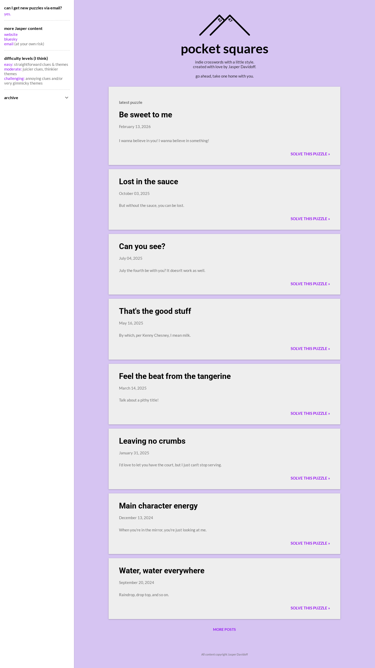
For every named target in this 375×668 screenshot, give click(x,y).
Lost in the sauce (148, 181)
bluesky (10, 39)
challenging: (14, 78)
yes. (7, 13)
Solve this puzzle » (310, 153)
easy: (8, 64)
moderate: (13, 69)
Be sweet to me (145, 114)
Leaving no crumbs (152, 441)
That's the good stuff (155, 311)
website (11, 34)
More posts (224, 629)
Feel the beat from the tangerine (175, 376)
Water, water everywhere (161, 570)
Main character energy (158, 505)
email (9, 43)
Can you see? (142, 246)
